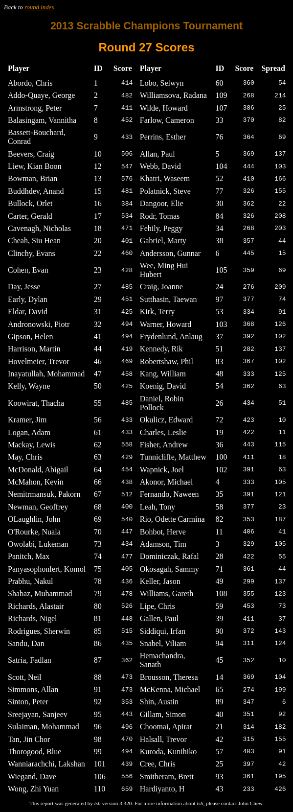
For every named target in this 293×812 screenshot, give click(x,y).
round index (39, 7)
